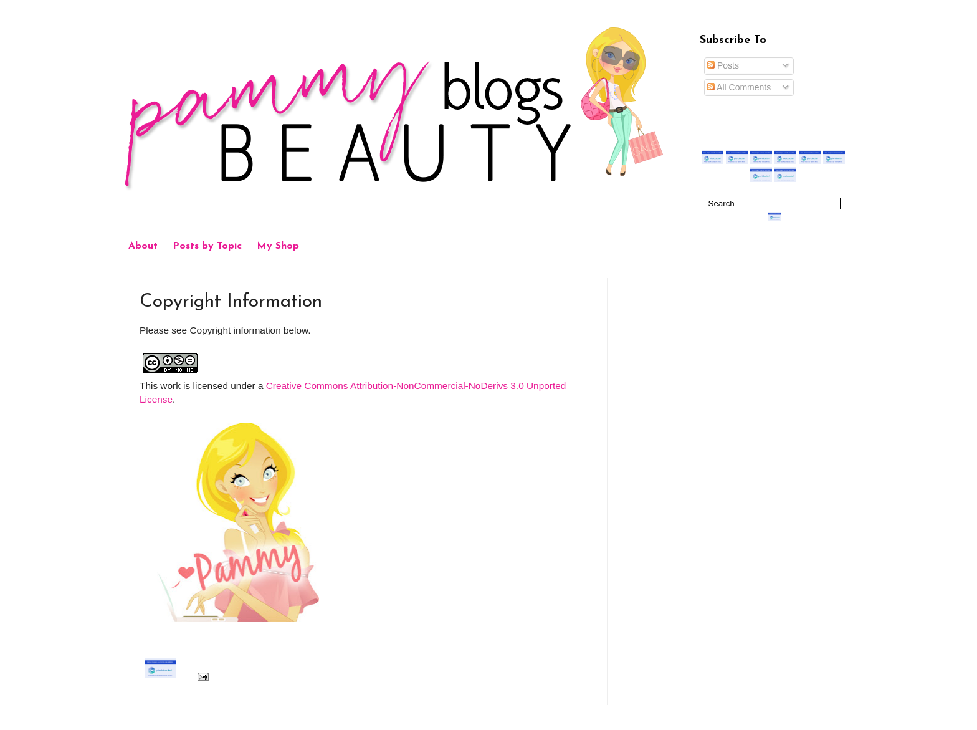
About (143, 246)
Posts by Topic (207, 246)
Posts (723, 65)
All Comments (739, 87)
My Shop (278, 246)
